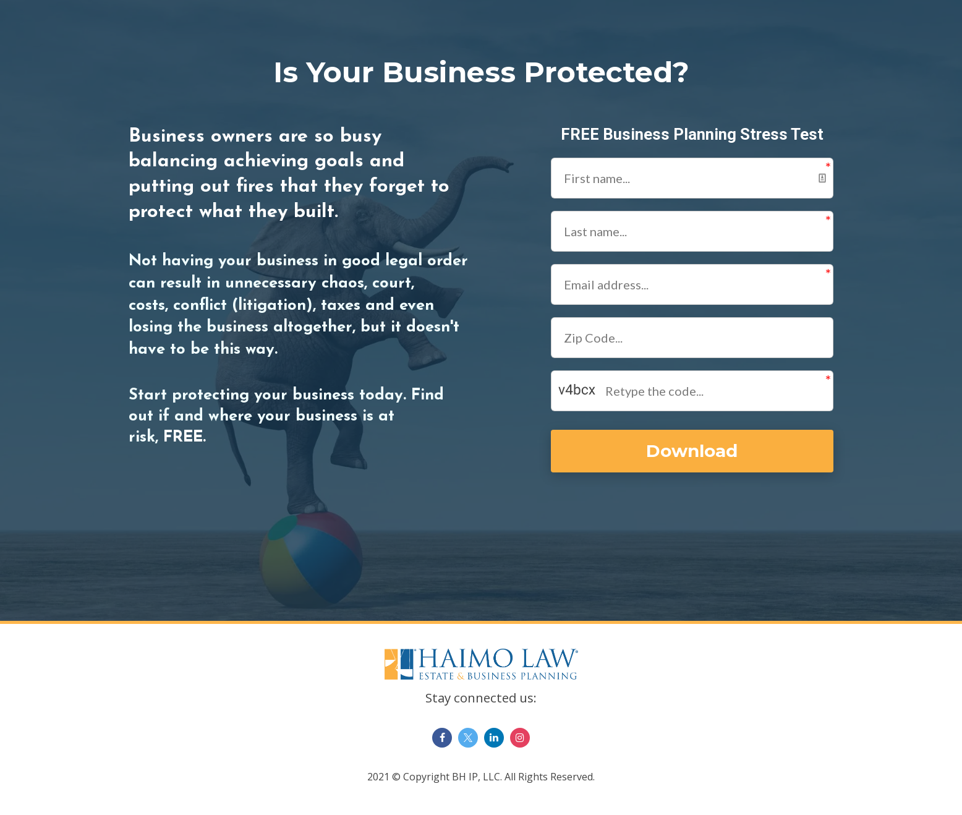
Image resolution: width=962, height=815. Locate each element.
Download (691, 450)
